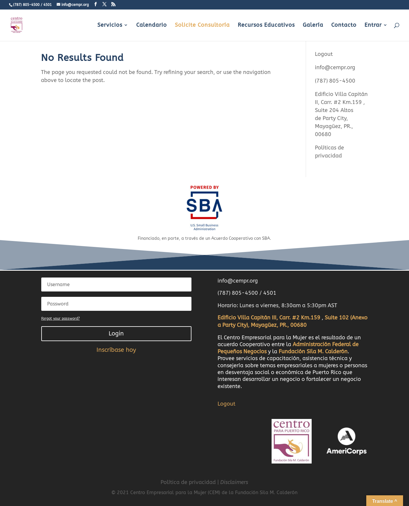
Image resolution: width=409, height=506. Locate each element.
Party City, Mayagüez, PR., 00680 (334, 126)
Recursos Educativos (266, 25)
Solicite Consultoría (202, 25)
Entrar (373, 25)
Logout (324, 54)
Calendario (151, 25)
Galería (313, 25)
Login (116, 333)
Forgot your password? (60, 318)
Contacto (343, 25)
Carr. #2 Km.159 (342, 102)
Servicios (109, 25)
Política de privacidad (188, 482)
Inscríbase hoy (116, 349)
